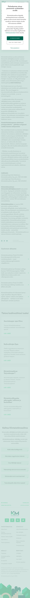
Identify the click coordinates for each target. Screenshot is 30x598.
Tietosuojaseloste (14, 48)
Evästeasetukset (11, 32)
